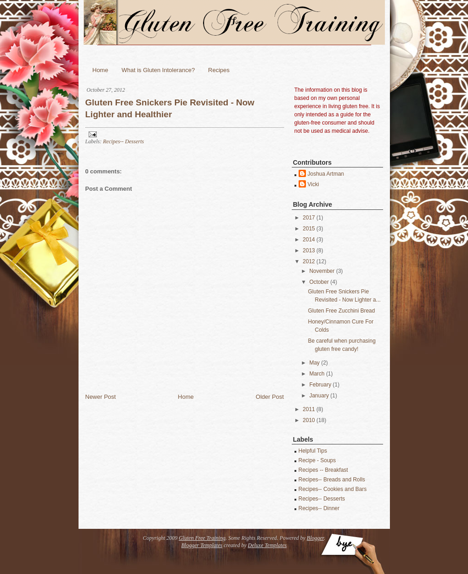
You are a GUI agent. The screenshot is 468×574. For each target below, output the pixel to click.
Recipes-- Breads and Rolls (332, 479)
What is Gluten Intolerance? (158, 70)
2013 (309, 250)
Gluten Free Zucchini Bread (341, 311)
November (321, 271)
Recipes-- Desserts (123, 141)
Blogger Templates (201, 545)
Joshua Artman (326, 174)
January (319, 395)
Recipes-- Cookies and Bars (333, 489)
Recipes (219, 70)
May (314, 363)
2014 (309, 239)
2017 (309, 217)
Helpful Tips (313, 451)
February (320, 384)
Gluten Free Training (202, 538)
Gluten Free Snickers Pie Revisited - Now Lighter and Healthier (170, 109)
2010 (309, 420)
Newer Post (100, 396)
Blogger (315, 538)
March (316, 373)
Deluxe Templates (267, 545)
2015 (309, 228)
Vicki (313, 184)
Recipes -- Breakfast (323, 470)
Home (100, 70)
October (319, 282)
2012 (309, 261)
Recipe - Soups (317, 460)
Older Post (270, 396)
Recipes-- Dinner (319, 508)
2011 (309, 409)
